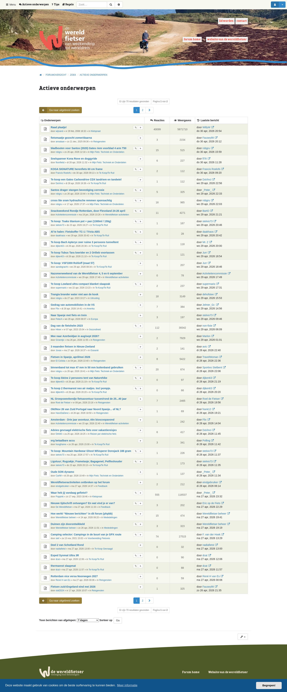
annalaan (60, 141)
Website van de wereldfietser (227, 39)
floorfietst (60, 162)
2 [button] (142, 110)
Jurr (204, 252)
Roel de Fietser (63, 402)
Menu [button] (10, 4)
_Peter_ (206, 189)
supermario (61, 287)
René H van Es (63, 580)
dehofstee (208, 294)
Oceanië (94, 350)
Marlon (206, 336)
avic (204, 346)
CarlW (59, 475)
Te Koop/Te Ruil (106, 173)
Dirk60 (59, 434)
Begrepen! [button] (268, 685)
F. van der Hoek (211, 534)
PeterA (59, 319)
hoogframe (61, 444)
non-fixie (207, 325)
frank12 (206, 409)
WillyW (206, 127)
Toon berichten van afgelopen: (69, 620)
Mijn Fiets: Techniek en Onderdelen (107, 152)
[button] (150, 110)
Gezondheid (95, 329)
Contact (241, 21)
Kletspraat (96, 131)
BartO (205, 210)
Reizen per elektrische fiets (103, 434)
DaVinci (59, 183)
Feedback (102, 486)
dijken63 (60, 246)
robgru (59, 152)
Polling (206, 440)
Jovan (58, 350)
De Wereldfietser (64, 507)
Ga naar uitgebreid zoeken (59, 110)
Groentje (60, 340)
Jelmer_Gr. (208, 304)
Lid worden (226, 21)
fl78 (204, 158)
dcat (58, 559)
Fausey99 (208, 137)
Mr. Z (205, 242)
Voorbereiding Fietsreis (99, 538)
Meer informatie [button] (127, 685)
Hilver (58, 329)
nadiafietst (61, 548)
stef (57, 538)
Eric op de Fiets (211, 503)
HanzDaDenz (62, 413)
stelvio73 (60, 225)
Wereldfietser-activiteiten (117, 214)
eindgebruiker (62, 486)
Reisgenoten (99, 141)
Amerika (91, 308)
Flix (57, 308)
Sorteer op (106, 620)
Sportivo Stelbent (212, 367)
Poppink (60, 496)
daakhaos (60, 235)
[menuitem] (35, 4)
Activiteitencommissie (66, 214)
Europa (94, 319)
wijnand (59, 131)
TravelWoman (210, 357)
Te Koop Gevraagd (103, 548)
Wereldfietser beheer (66, 517)
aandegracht (62, 267)
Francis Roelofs (63, 173)
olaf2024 (60, 590)
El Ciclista (60, 361)
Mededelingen (110, 517)
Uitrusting (94, 298)
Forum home (192, 39)
